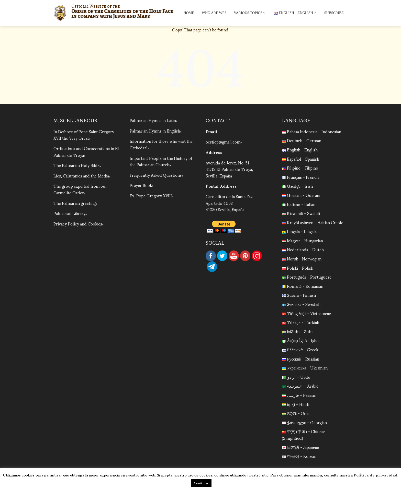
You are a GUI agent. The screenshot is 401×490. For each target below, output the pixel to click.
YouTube (234, 255)
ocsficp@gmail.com (223, 142)
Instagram (257, 255)
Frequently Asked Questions (156, 175)
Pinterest (245, 255)
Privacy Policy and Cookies (77, 224)
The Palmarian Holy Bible (76, 165)
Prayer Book (141, 185)
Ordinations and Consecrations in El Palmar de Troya (86, 151)
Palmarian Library (69, 213)
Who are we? (214, 13)
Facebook (211, 255)
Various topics (250, 13)
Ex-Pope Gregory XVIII (151, 195)
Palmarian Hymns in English (155, 131)
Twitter (222, 255)
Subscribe (334, 13)
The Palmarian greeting (74, 203)
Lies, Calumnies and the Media (81, 176)
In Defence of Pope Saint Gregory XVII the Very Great (83, 134)
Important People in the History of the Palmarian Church (161, 161)
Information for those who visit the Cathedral (161, 144)
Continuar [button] (201, 483)
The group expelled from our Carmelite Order (80, 189)
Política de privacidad (375, 475)
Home (189, 13)
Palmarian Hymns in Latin (153, 120)
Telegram (212, 266)
